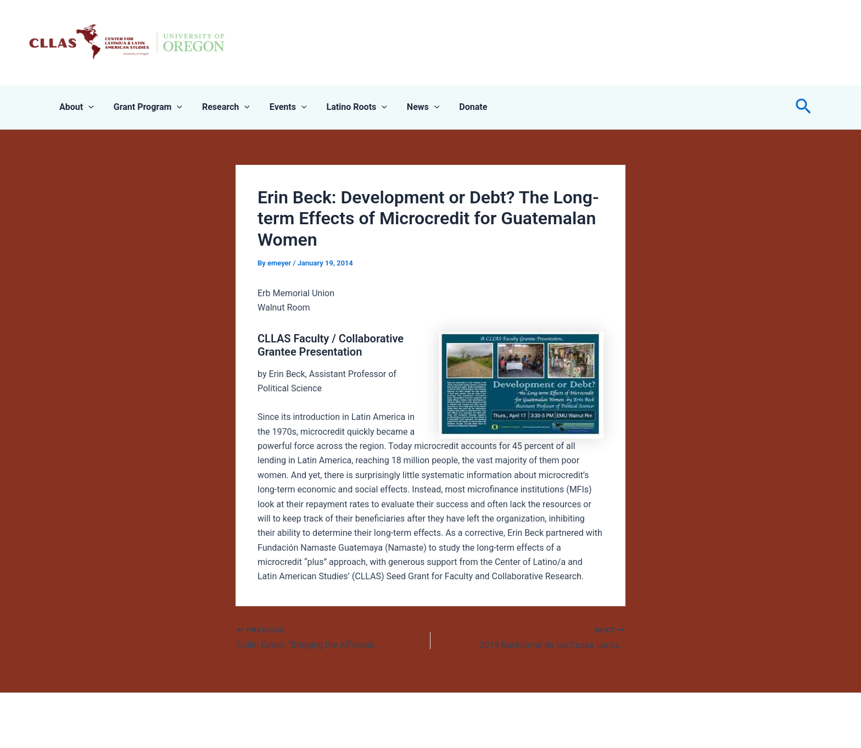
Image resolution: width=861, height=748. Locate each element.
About (75, 107)
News (411, 107)
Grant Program (144, 107)
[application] (87, 107)
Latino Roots (346, 107)
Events (280, 107)
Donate (459, 107)
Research (220, 107)
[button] (803, 107)
